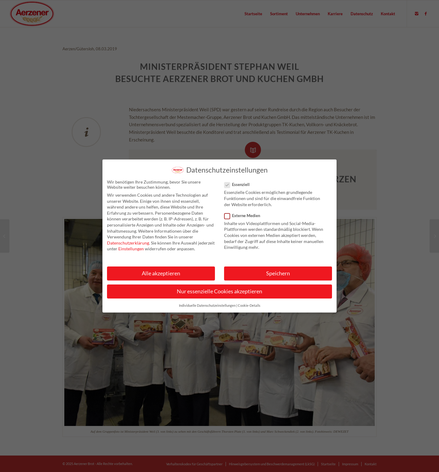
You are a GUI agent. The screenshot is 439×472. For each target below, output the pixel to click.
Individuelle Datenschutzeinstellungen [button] (207, 309)
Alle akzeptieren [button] (161, 276)
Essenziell (239, 187)
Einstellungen (131, 252)
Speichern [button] (278, 276)
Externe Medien (244, 218)
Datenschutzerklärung (128, 246)
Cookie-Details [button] (249, 309)
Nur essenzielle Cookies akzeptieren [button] (219, 294)
